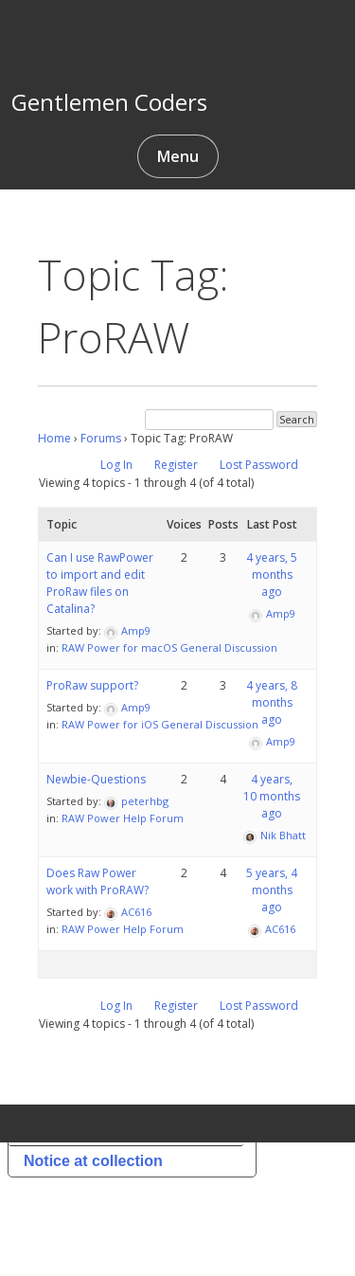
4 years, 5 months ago (271, 574)
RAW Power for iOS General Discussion (160, 724)
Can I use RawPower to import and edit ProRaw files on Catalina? (99, 583)
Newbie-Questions (96, 779)
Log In (116, 465)
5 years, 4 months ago (271, 890)
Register (176, 465)
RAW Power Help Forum (123, 818)
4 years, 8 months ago (271, 702)
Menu (178, 156)
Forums (100, 438)
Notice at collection (93, 1161)
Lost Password (259, 465)
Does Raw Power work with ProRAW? (97, 881)
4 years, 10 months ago (271, 796)
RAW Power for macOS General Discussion (169, 647)
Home (54, 438)
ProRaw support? (92, 685)
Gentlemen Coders (109, 101)
